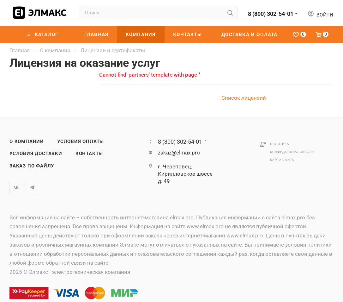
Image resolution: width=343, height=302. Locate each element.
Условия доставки (35, 153)
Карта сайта (282, 159)
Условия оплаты (80, 141)
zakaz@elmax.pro (179, 152)
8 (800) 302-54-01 (270, 13)
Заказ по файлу (31, 166)
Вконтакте (16, 187)
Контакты (89, 153)
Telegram (32, 187)
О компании (26, 141)
